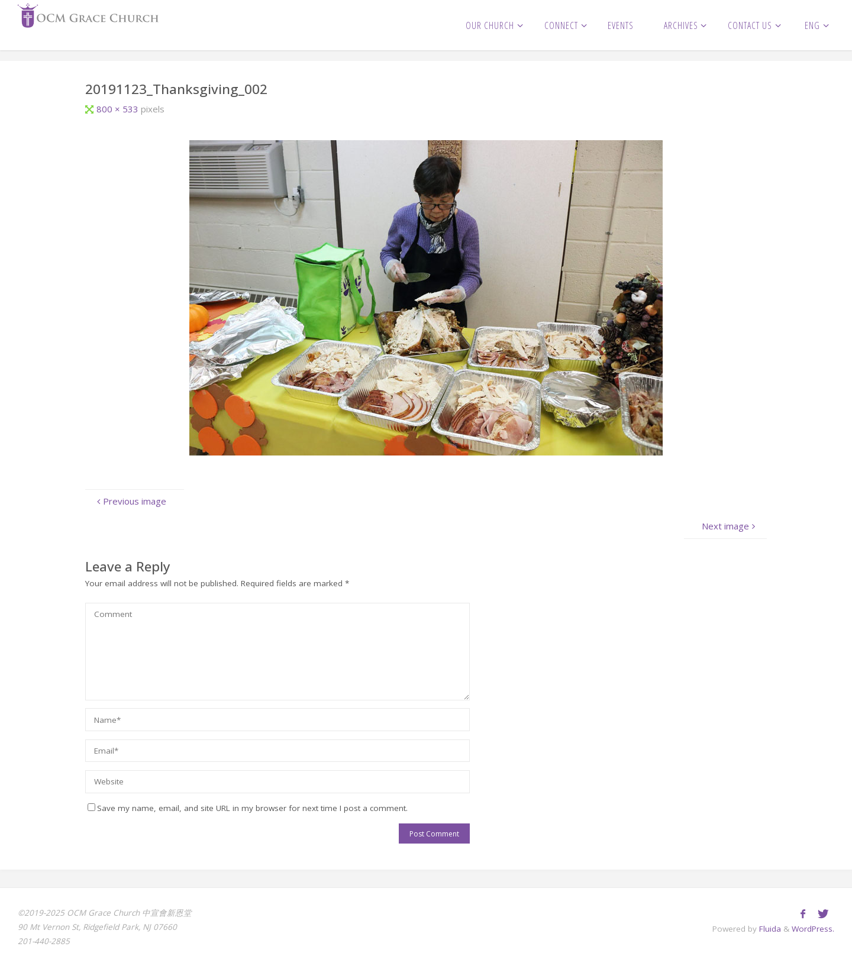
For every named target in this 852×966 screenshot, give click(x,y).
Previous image (130, 501)
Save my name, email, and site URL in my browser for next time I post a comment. (248, 808)
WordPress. (813, 928)
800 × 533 (118, 109)
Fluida (769, 928)
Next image (730, 526)
